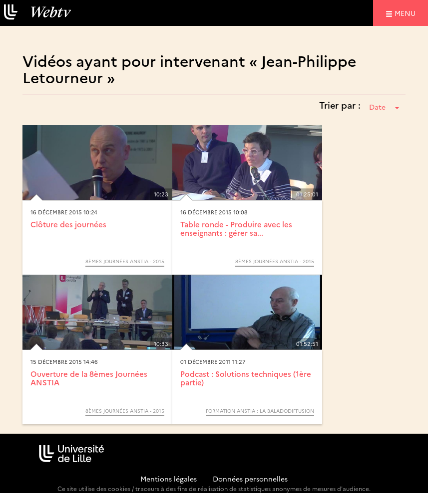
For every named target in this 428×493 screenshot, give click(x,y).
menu (406, 12)
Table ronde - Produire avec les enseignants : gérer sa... (236, 228)
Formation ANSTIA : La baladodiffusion (260, 410)
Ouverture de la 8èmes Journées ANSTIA (88, 377)
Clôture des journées (68, 224)
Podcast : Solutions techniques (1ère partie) (245, 377)
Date (384, 107)
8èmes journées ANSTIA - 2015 (124, 261)
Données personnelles (250, 479)
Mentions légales (168, 479)
